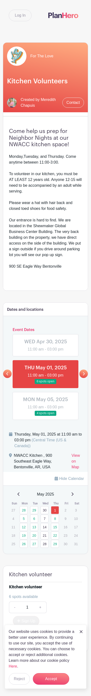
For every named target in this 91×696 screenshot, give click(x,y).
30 (45, 510)
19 (24, 535)
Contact (73, 102)
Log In (20, 15)
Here (13, 666)
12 (24, 527)
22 (55, 535)
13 (34, 527)
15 (55, 527)
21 (45, 535)
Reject (19, 679)
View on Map (76, 461)
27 (34, 544)
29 (34, 510)
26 (24, 544)
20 (34, 535)
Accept (51, 679)
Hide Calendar (69, 479)
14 (45, 527)
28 (24, 510)
